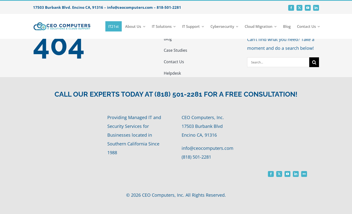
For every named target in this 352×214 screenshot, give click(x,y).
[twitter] (299, 8)
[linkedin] (316, 8)
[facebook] (291, 8)
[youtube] (308, 8)
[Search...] (278, 62)
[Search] (314, 62)
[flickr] (304, 174)
